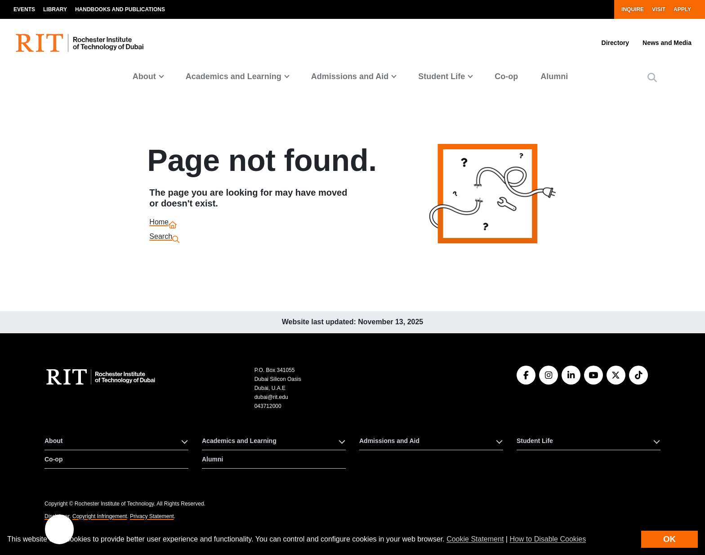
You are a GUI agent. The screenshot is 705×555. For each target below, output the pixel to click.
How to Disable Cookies (547, 539)
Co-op (506, 76)
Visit (658, 9)
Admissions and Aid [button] (349, 76)
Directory (615, 42)
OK (669, 539)
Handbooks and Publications (120, 9)
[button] (652, 77)
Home (159, 223)
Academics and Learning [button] (233, 76)
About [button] (144, 76)
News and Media (667, 42)
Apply (682, 9)
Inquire (632, 9)
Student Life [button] (441, 76)
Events (24, 9)
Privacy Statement (152, 516)
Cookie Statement (475, 539)
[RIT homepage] (80, 43)
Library (55, 9)
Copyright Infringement (99, 516)
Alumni (554, 76)
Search (160, 238)
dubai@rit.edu (271, 397)
